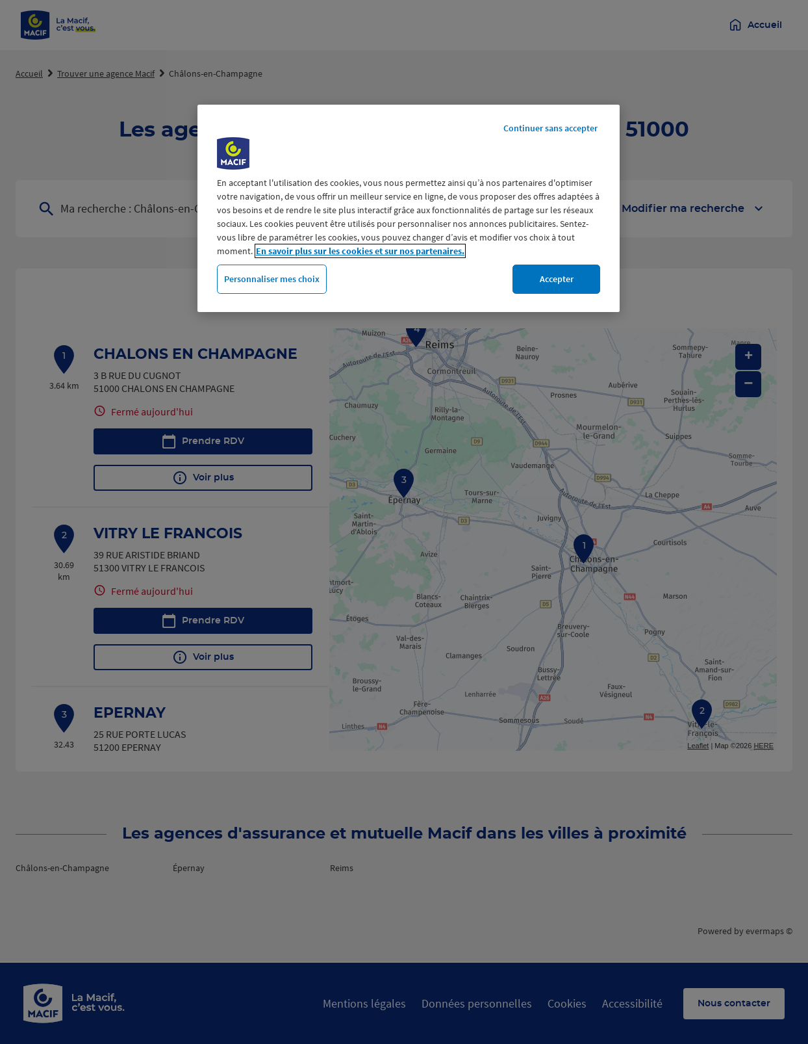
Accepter (557, 279)
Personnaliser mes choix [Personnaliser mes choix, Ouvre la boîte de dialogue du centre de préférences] (272, 279)
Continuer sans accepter (550, 128)
